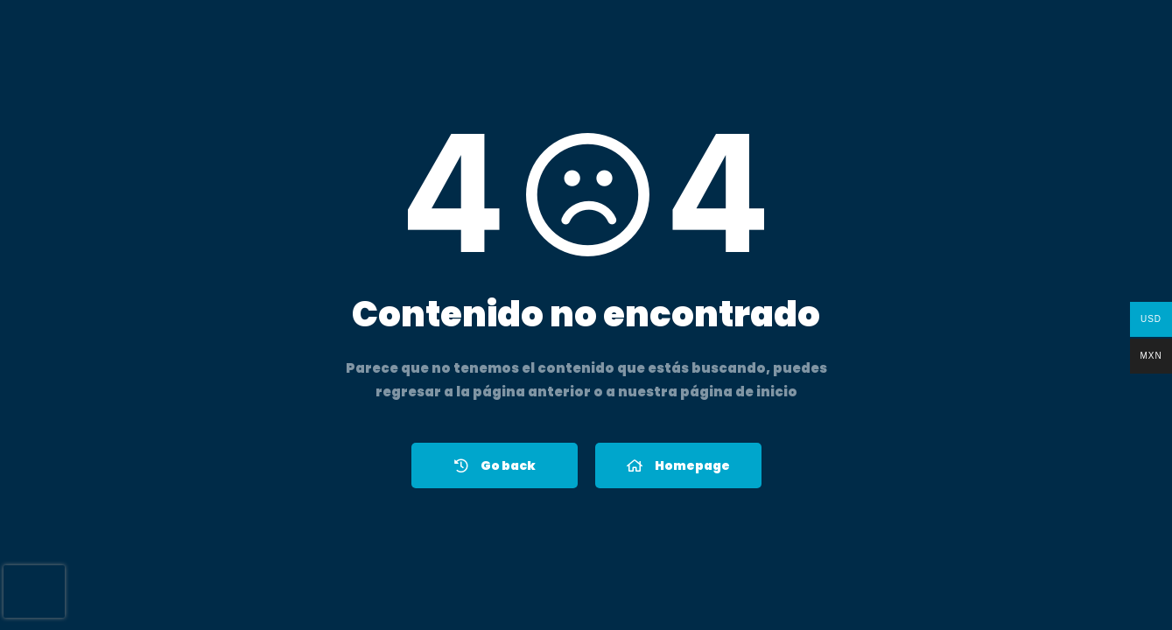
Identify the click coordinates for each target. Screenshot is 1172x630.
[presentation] (34, 591)
